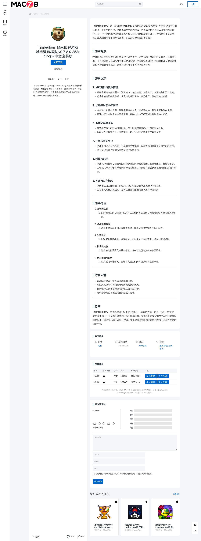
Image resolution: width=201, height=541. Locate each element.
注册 (193, 4)
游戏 (171, 346)
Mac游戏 (46, 14)
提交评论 (99, 481)
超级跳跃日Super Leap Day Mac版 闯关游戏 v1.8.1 (166, 526)
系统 (163, 348)
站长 (101, 346)
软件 (37, 14)
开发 (167, 346)
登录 (182, 4)
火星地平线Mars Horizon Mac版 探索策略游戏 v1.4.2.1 (136, 526)
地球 (163, 346)
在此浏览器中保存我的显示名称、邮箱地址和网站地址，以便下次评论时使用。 (125, 474)
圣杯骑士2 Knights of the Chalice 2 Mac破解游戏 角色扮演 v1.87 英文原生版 (105, 526)
